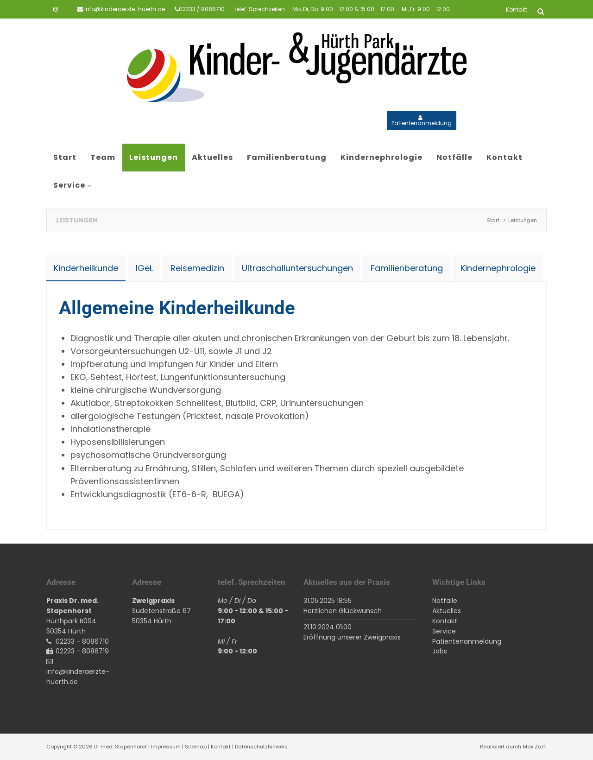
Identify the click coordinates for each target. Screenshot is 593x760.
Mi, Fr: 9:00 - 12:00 (426, 9)
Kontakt (221, 746)
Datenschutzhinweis (261, 746)
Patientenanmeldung (421, 123)
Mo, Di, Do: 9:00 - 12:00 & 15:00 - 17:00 (343, 9)
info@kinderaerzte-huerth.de (124, 9)
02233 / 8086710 (202, 9)
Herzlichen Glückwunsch (342, 610)
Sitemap (196, 746)
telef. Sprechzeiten (259, 9)
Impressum (166, 746)
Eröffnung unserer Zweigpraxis (352, 637)
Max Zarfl (535, 746)
